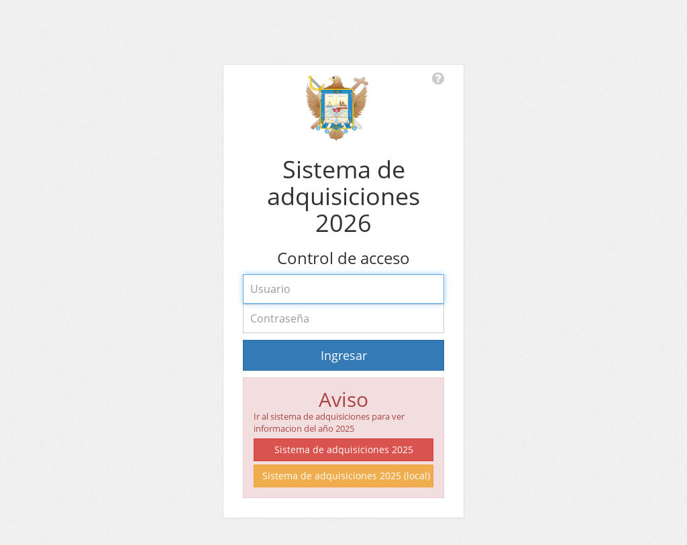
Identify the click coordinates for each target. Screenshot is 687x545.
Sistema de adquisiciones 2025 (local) (346, 475)
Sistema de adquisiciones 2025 (343, 449)
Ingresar (344, 355)
